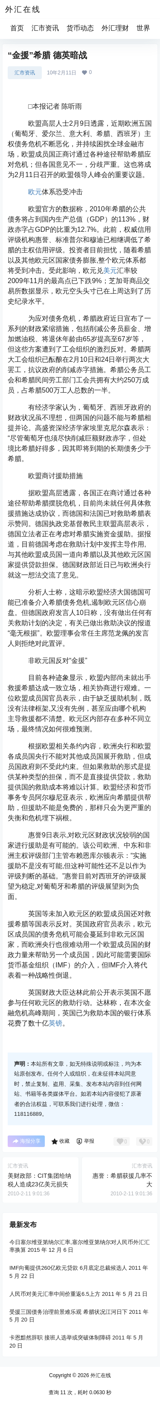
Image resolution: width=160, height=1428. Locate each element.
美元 (110, 270)
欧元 (35, 191)
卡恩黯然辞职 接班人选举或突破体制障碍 (60, 1337)
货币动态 (80, 28)
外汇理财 (115, 28)
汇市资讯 (45, 28)
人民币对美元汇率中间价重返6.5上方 (54, 1294)
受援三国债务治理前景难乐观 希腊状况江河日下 (68, 1312)
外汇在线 (100, 1375)
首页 (17, 28)
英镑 (55, 1023)
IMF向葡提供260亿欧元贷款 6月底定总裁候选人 (68, 1268)
